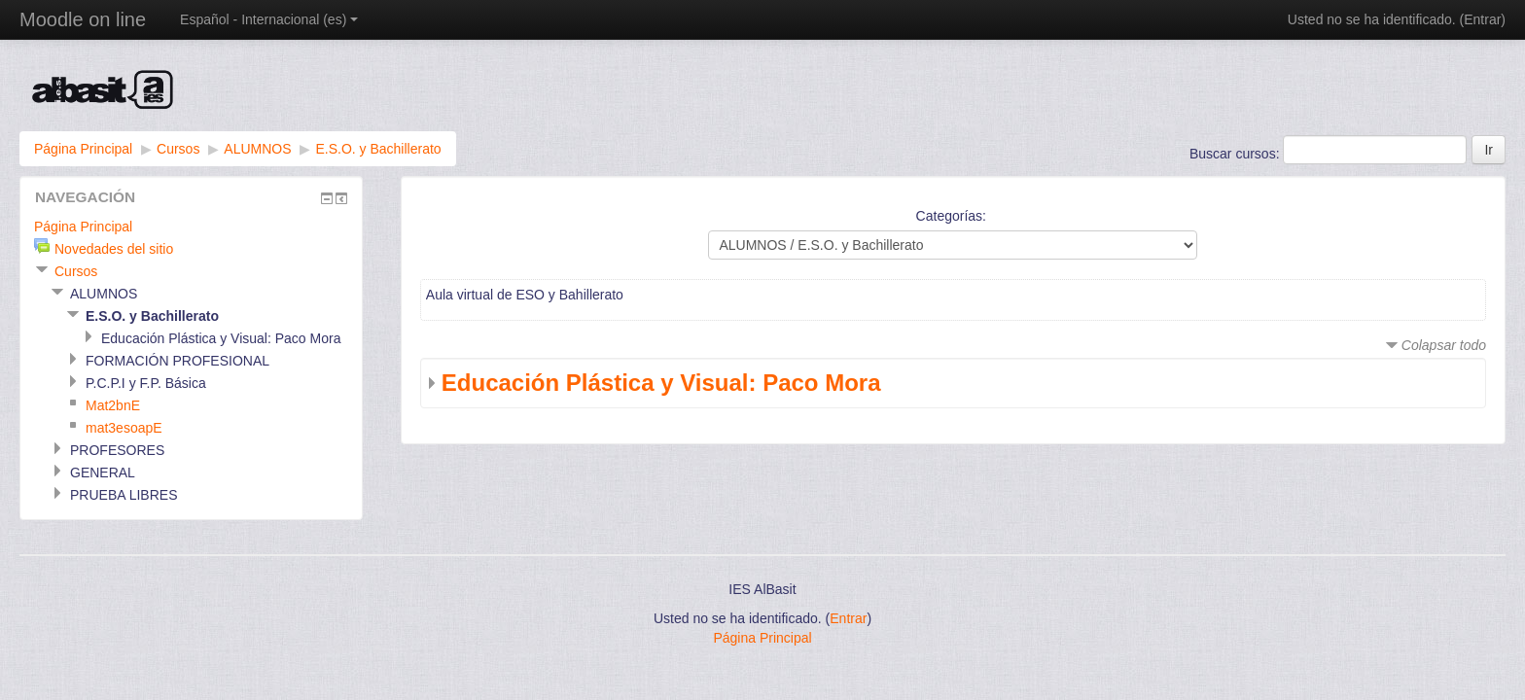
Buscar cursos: (1236, 153)
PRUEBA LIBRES (124, 495)
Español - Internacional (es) (269, 19)
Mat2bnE (113, 405)
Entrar (1482, 19)
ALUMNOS (257, 149)
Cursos (178, 149)
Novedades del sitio (113, 249)
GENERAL (102, 472)
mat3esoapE (124, 428)
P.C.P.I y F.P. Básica (146, 383)
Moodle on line (82, 19)
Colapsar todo (1443, 345)
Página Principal (83, 149)
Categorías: (951, 216)
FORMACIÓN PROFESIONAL (177, 360)
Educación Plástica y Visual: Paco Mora (661, 382)
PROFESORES (117, 450)
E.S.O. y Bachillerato (378, 149)
